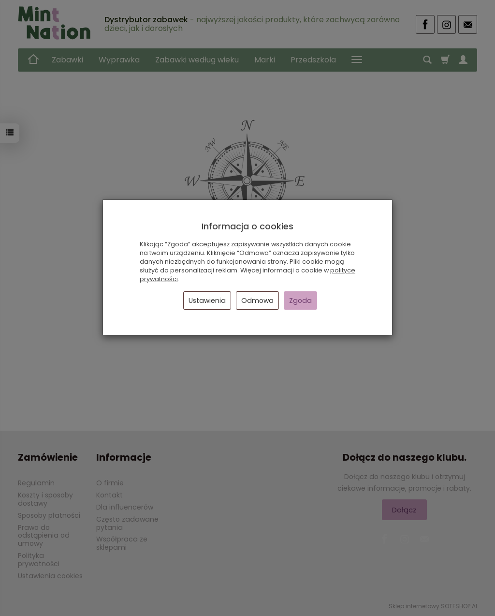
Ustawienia (207, 300)
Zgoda (300, 300)
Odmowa (257, 300)
